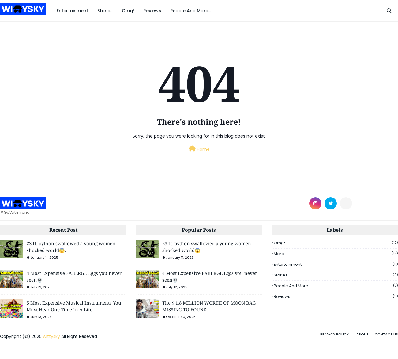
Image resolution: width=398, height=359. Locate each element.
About (362, 334)
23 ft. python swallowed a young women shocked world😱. (71, 247)
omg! (336, 243)
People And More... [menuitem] (190, 11)
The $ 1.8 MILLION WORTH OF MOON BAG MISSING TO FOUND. (209, 306)
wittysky (51, 336)
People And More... (336, 286)
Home (199, 149)
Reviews (336, 296)
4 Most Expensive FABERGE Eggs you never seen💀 (74, 276)
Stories (336, 275)
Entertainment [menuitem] (72, 11)
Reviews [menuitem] (152, 11)
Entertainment (336, 264)
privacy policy (334, 334)
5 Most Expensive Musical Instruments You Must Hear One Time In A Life (74, 306)
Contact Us (386, 334)
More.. (336, 254)
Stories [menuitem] (105, 11)
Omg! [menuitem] (128, 11)
